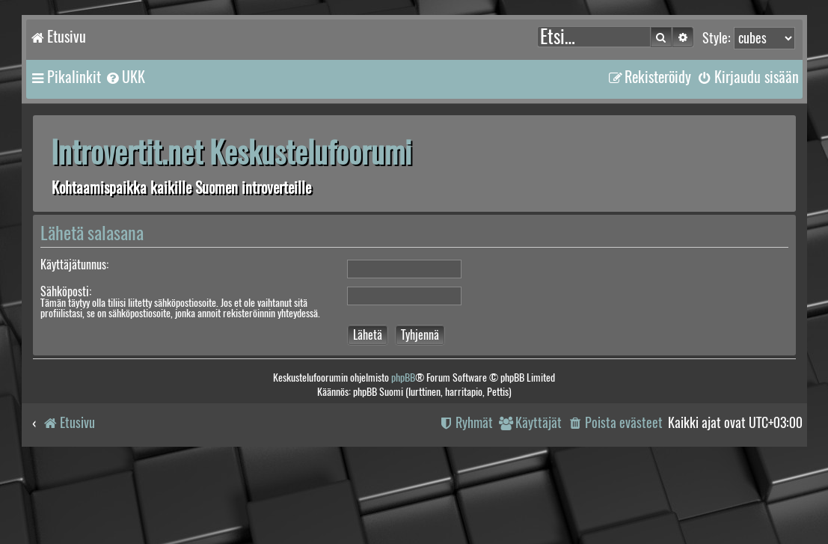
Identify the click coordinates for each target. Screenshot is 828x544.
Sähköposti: (65, 291)
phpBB (403, 377)
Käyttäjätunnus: (74, 264)
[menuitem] (125, 77)
